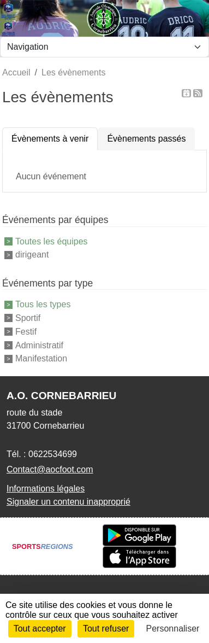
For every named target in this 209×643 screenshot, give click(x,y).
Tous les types (42, 304)
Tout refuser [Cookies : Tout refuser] (106, 628)
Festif (26, 331)
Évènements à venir (49, 138)
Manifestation (41, 358)
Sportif (27, 318)
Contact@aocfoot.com (50, 469)
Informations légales (46, 488)
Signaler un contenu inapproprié (68, 501)
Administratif (39, 344)
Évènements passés (146, 138)
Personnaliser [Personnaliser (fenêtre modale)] (173, 628)
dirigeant (32, 254)
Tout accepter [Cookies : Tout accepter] (40, 628)
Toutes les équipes (51, 240)
